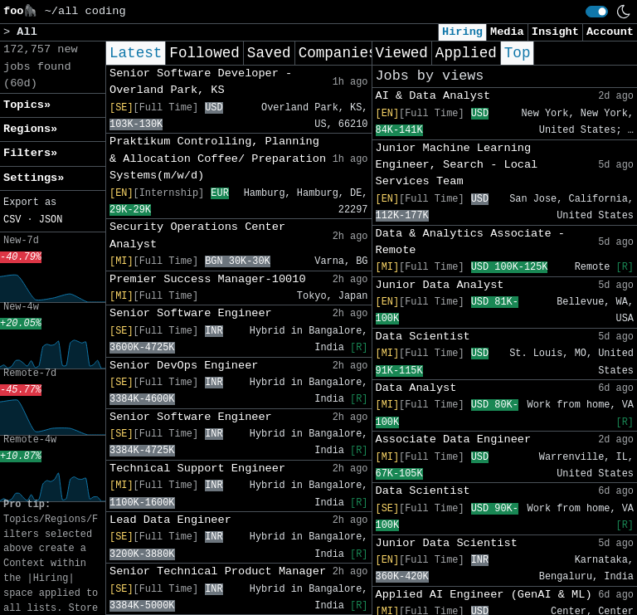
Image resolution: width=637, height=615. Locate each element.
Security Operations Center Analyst (197, 235)
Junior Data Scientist (447, 543)
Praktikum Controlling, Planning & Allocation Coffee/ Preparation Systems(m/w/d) (217, 158)
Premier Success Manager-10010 (207, 279)
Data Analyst (416, 388)
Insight (555, 32)
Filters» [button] (30, 153)
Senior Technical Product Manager (217, 571)
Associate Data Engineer (454, 439)
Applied (466, 53)
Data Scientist (423, 336)
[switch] (597, 11)
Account (610, 32)
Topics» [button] (27, 105)
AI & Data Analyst (433, 96)
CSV (12, 220)
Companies (338, 53)
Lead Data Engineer (170, 520)
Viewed (402, 53)
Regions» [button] (30, 129)
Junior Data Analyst (440, 285)
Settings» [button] (33, 178)
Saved (269, 53)
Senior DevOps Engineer (183, 365)
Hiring (462, 32)
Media (507, 32)
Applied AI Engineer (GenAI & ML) (484, 594)
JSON (51, 220)
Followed (204, 53)
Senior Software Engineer (190, 313)
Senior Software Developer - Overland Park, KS (200, 81)
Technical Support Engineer (197, 468)
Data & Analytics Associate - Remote (470, 241)
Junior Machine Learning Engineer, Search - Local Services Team (457, 165)
